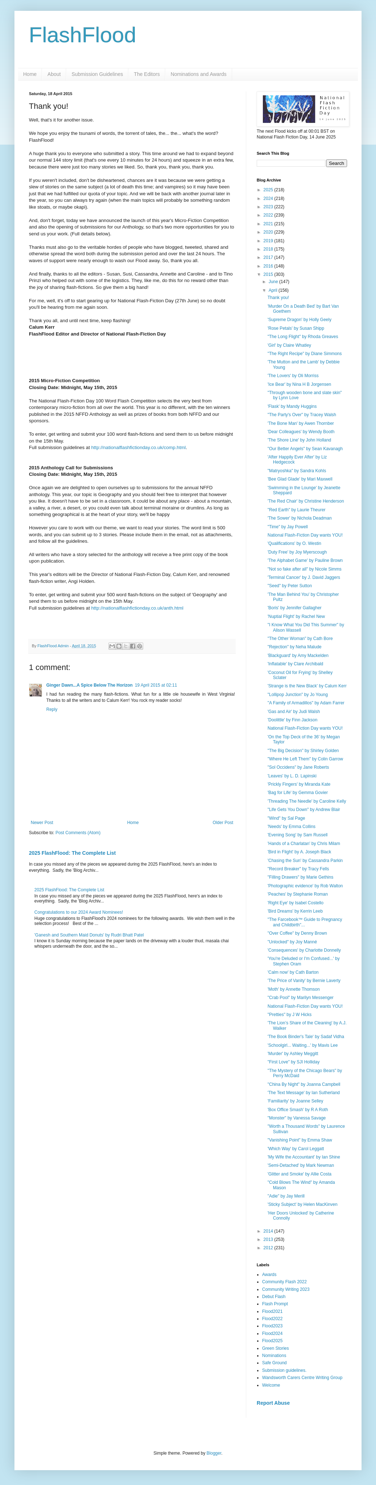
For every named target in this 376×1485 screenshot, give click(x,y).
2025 (269, 189)
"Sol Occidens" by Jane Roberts (298, 767)
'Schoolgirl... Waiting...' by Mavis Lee (303, 1045)
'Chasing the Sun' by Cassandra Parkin (305, 860)
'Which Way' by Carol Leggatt (296, 1148)
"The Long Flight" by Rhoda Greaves (303, 336)
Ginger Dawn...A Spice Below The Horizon (89, 685)
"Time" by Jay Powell (288, 526)
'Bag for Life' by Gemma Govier (298, 792)
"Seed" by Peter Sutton (290, 585)
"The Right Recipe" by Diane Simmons (305, 353)
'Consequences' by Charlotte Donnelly (304, 950)
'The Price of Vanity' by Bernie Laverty (304, 980)
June (274, 281)
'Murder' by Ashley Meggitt (293, 1053)
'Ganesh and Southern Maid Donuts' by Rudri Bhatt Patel (89, 935)
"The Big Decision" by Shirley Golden (303, 750)
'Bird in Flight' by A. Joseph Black (299, 851)
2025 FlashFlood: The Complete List (72, 853)
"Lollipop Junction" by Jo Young (298, 694)
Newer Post (42, 822)
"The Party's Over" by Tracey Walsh (302, 414)
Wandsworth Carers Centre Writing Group (302, 1377)
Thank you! (278, 297)
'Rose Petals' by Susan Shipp (296, 328)
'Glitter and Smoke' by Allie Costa (300, 1174)
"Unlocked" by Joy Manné (292, 941)
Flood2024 (272, 1333)
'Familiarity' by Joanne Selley (295, 1101)
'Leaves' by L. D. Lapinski (292, 775)
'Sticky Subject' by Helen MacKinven (302, 1204)
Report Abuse (273, 1403)
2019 (269, 240)
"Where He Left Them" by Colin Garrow (305, 758)
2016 (269, 266)
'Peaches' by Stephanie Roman (298, 894)
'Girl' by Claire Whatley (289, 345)
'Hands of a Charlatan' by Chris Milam (304, 843)
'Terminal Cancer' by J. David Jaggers (304, 577)
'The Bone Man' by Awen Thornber (301, 423)
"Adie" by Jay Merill (286, 1196)
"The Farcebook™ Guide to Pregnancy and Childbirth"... (305, 922)
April (273, 290)
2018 (269, 249)
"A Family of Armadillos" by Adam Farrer (306, 702)
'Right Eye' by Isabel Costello (296, 902)
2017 (269, 257)
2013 (269, 1239)
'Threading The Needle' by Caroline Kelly (307, 801)
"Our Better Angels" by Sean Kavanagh (305, 448)
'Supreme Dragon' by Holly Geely (300, 319)
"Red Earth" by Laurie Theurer (296, 509)
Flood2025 (272, 1340)
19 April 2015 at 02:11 (156, 685)
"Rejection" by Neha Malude (294, 646)
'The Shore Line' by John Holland (299, 440)
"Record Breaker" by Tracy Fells (298, 868)
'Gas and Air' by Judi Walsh (294, 711)
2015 (269, 274)
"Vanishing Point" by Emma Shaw (300, 1140)
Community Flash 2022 (284, 1281)
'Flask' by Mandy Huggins (292, 406)
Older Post (223, 822)
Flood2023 (272, 1325)
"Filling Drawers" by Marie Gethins (300, 877)
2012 (269, 1247)
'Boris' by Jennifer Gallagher (294, 607)
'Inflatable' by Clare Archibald (295, 663)
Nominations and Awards (199, 74)
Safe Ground (274, 1362)
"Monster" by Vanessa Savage (297, 1118)
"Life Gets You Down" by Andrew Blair (304, 809)
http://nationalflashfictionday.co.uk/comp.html (138, 447)
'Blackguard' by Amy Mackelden (298, 655)
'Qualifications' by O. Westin (294, 543)
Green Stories (275, 1348)
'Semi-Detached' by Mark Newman (301, 1165)
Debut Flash (274, 1296)
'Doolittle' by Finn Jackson (292, 719)
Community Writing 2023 (285, 1289)
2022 (269, 215)
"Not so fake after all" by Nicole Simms (305, 569)
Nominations (274, 1355)
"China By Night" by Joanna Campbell (304, 1084)
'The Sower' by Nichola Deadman (300, 518)
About (54, 74)
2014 (269, 1231)
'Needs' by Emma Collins (292, 826)
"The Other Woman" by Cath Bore (300, 638)
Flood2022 (272, 1318)
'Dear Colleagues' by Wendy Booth (301, 431)
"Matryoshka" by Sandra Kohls (297, 470)
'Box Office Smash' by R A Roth (298, 1109)
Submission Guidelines (97, 74)
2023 (269, 206)
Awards (269, 1274)
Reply (51, 709)
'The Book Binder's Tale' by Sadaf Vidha (306, 1036)
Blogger (213, 1453)
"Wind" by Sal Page (286, 818)
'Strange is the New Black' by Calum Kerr (307, 685)
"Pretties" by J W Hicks (290, 1014)
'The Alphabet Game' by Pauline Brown (305, 560)
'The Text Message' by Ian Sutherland (304, 1092)
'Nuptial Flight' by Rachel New (296, 616)
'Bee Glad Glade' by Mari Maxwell (300, 479)
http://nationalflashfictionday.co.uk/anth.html (137, 608)
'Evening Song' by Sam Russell (298, 834)
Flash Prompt (275, 1303)
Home (30, 74)
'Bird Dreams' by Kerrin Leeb (295, 911)
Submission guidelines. (284, 1370)
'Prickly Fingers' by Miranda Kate (299, 784)
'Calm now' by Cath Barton (293, 972)
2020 (269, 232)
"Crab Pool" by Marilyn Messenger (301, 997)
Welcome (271, 1385)
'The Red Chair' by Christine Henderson (306, 501)
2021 (269, 223)
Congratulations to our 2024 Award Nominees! (78, 912)
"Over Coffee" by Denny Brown (297, 933)
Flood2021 (272, 1311)
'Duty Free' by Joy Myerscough (297, 552)
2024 (269, 198)
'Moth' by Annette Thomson (294, 989)
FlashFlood (82, 35)
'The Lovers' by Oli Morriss (293, 375)
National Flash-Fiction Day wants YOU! (305, 535)
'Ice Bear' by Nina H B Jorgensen (299, 384)
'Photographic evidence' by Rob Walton (305, 885)
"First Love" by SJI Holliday (294, 1061)
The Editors (147, 74)
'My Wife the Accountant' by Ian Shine (304, 1157)
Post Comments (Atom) (78, 832)
